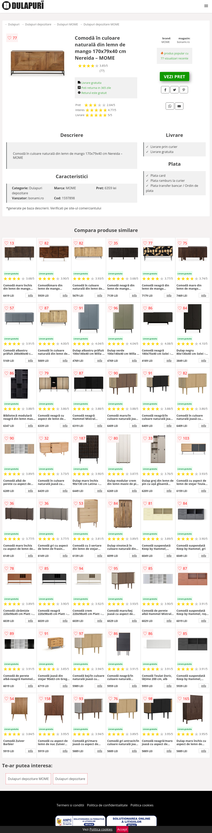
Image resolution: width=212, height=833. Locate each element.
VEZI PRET (174, 76)
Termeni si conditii (70, 805)
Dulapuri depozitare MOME (101, 24)
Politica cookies (142, 805)
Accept (122, 829)
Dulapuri (13, 24)
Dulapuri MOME (67, 24)
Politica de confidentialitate (107, 805)
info (30, 295)
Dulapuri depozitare (38, 24)
